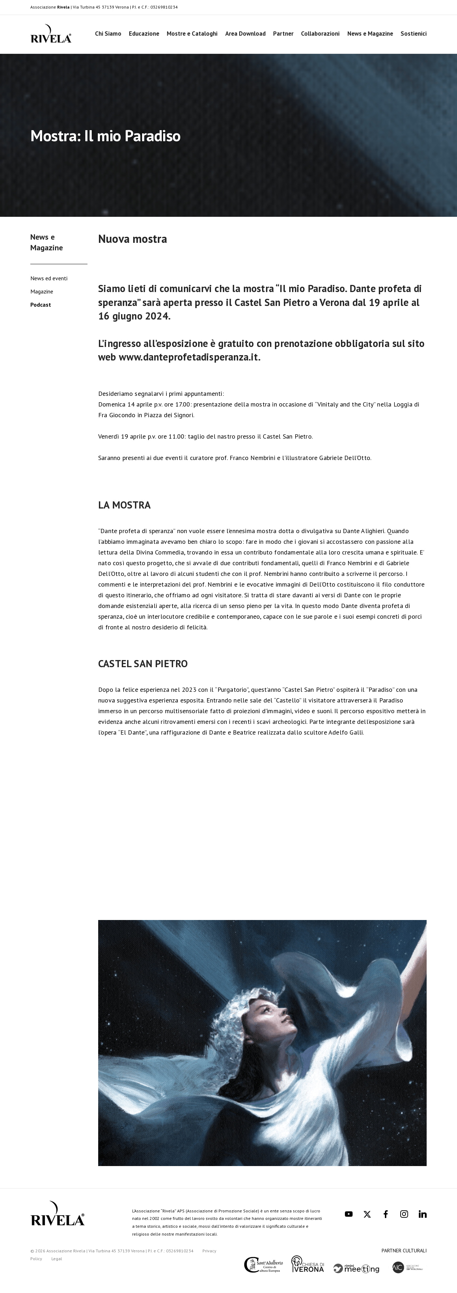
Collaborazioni (320, 33)
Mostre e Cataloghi (192, 33)
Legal (56, 1258)
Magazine (41, 291)
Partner (283, 33)
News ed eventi (48, 278)
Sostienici (414, 33)
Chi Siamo (108, 33)
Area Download (245, 33)
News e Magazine (370, 33)
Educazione (144, 33)
